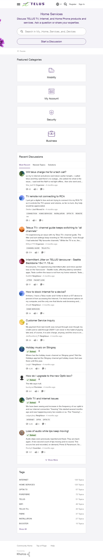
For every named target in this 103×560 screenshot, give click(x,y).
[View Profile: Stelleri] (22, 198)
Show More (51, 460)
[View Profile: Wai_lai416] (22, 173)
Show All (23, 529)
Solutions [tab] (52, 165)
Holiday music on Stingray (41, 347)
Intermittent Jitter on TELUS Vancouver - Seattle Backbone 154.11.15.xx (53, 261)
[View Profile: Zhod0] (22, 293)
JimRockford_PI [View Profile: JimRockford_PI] (32, 336)
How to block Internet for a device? (46, 291)
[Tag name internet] (30, 419)
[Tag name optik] (39, 419)
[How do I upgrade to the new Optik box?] (55, 383)
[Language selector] (59, 4)
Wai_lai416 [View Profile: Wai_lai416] (30, 185)
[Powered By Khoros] (51, 553)
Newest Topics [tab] (39, 165)
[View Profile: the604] (22, 261)
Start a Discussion (51, 41)
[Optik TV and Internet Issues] (55, 409)
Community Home (24, 545)
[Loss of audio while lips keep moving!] (55, 441)
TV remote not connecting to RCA (45, 196)
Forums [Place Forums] (21, 51)
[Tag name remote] (79, 213)
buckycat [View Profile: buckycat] (30, 387)
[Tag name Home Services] (45, 213)
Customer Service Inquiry (40, 320)
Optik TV (23, 489)
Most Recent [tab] (24, 165)
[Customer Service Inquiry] (55, 329)
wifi (21, 504)
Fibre (22, 514)
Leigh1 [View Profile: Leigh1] (29, 364)
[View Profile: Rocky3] (22, 432)
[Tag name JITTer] (29, 280)
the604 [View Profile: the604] (29, 276)
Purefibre (24, 494)
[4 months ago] (51, 184)
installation (25, 518)
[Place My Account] (52, 98)
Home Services (27, 484)
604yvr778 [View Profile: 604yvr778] (30, 244)
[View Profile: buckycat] (22, 377)
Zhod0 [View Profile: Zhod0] (28, 305)
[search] (54, 31)
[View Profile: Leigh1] (22, 349)
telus (22, 499)
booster (23, 523)
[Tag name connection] (32, 213)
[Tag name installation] (59, 213)
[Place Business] (51, 140)
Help (53, 545)
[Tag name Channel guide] (33, 248)
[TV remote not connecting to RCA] (55, 203)
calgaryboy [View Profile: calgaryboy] (30, 415)
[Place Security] (51, 119)
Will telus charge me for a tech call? (46, 171)
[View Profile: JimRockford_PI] (22, 322)
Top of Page (41, 545)
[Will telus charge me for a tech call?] (55, 178)
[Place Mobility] (51, 77)
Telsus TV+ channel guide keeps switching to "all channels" (54, 229)
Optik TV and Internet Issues (42, 398)
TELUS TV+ (24, 509)
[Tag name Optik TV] (70, 213)
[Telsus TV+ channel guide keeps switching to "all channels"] (55, 237)
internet (23, 480)
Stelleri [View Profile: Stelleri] (29, 209)
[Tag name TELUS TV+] (46, 248)
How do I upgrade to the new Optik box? (49, 375)
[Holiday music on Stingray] (55, 358)
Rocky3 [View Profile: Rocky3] (29, 448)
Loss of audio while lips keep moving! (47, 431)
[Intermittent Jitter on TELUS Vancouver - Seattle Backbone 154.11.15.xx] (55, 269)
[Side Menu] (19, 4)
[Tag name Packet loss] (39, 280)
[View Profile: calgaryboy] (22, 400)
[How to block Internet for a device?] (55, 298)
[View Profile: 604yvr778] (22, 229)
